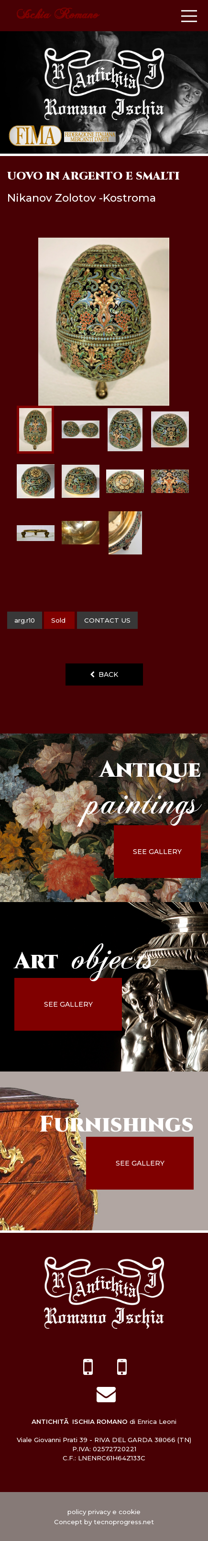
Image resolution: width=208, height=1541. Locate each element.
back (104, 674)
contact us (107, 620)
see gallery (157, 851)
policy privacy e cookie (104, 1512)
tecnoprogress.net (124, 1522)
